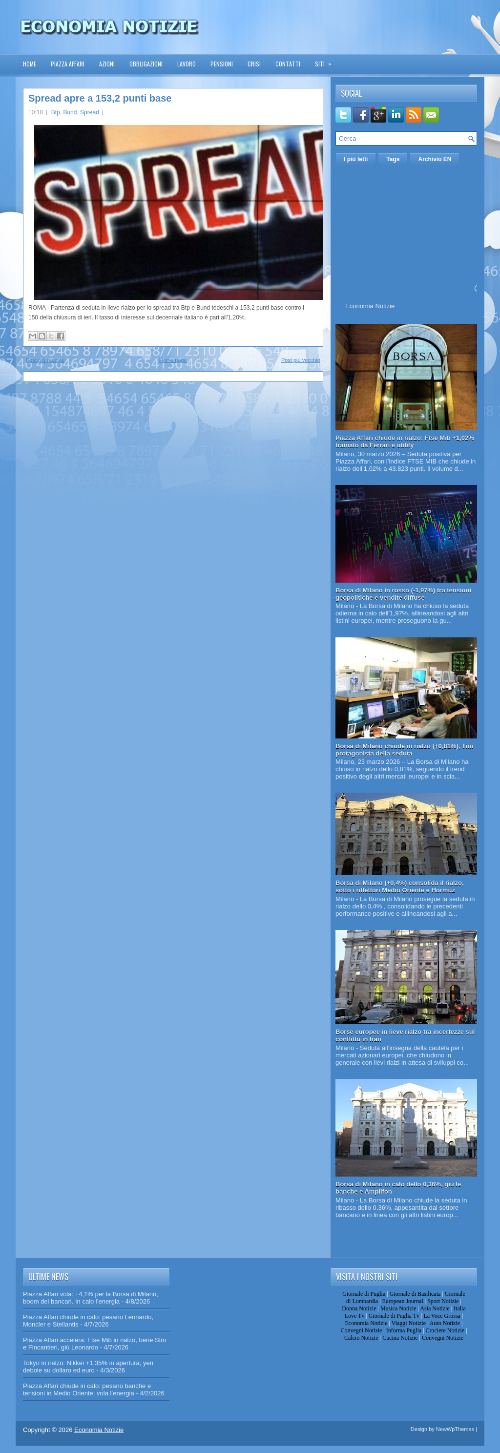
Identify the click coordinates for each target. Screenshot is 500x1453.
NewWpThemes (455, 1429)
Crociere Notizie (445, 1330)
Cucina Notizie (399, 1337)
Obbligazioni (146, 64)
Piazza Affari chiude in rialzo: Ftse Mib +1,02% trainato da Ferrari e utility (404, 441)
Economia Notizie (370, 306)
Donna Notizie (359, 1308)
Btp (55, 112)
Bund (70, 112)
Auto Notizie (445, 1323)
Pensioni (221, 64)
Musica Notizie (398, 1308)
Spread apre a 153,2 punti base (99, 98)
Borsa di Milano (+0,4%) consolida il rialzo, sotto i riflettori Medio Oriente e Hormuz (399, 886)
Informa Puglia (403, 1330)
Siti (326, 61)
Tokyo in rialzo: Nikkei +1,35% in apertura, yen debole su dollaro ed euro (88, 1366)
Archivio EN (434, 159)
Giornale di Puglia (363, 1293)
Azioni (107, 64)
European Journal (402, 1301)
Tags (392, 159)
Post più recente (45, 360)
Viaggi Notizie (409, 1323)
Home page (173, 360)
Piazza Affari (67, 64)
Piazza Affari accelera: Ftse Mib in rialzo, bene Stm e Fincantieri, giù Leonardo (94, 1343)
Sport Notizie (442, 1301)
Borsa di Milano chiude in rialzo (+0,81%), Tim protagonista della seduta (404, 749)
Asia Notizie (434, 1308)
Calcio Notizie (361, 1337)
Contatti (287, 64)
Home (29, 64)
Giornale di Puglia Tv (394, 1315)
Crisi (254, 64)
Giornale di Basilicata (415, 1293)
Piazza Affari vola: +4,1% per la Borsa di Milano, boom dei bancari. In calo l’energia (90, 1297)
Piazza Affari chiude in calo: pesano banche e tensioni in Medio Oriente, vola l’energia (87, 1389)
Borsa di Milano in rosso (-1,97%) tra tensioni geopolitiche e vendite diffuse (403, 594)
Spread (89, 112)
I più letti (356, 159)
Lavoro (186, 64)
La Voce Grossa (441, 1315)
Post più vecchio (300, 360)
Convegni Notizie (361, 1330)
